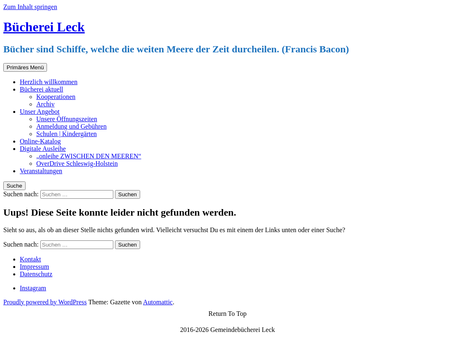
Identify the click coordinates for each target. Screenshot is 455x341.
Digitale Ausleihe (43, 148)
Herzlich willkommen (48, 81)
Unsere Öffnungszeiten (66, 118)
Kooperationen (55, 96)
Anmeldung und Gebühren (71, 126)
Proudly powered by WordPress (45, 302)
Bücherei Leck (44, 26)
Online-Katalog (40, 141)
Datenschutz (36, 274)
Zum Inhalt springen (30, 6)
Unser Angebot (39, 111)
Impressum (34, 266)
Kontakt (30, 259)
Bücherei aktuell (41, 89)
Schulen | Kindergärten (66, 133)
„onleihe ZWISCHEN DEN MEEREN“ (88, 156)
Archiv (45, 104)
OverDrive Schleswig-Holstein (77, 163)
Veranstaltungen (41, 170)
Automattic (158, 302)
